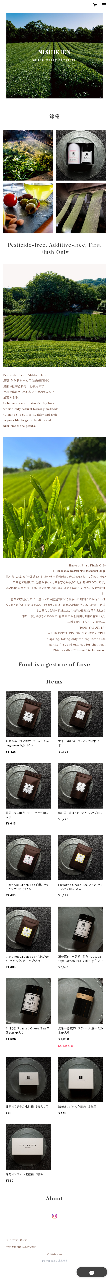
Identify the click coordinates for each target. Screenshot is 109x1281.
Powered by (54, 1260)
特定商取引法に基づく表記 (21, 1246)
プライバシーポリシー (17, 1239)
